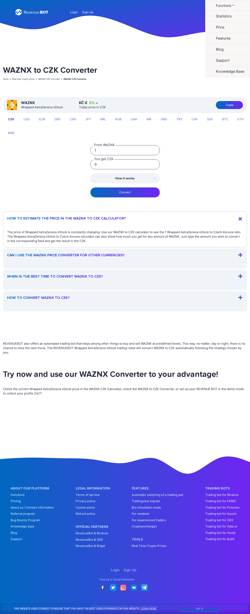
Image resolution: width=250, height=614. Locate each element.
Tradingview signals (146, 501)
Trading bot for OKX (219, 520)
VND (164, 119)
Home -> (7, 79)
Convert (125, 192)
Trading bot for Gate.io (221, 526)
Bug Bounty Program (25, 520)
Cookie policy (85, 507)
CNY (73, 119)
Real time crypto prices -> (24, 79)
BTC (225, 119)
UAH (134, 119)
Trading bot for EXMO (220, 501)
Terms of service (88, 495)
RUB (118, 119)
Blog (14, 533)
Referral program (23, 514)
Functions (17, 495)
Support (16, 539)
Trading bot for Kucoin (221, 514)
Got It (199, 608)
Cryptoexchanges (144, 526)
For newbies (140, 514)
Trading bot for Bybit (219, 539)
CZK (11, 119)
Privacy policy (85, 501)
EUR (42, 119)
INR (148, 119)
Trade (229, 105)
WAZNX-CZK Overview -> (50, 79)
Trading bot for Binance (222, 495)
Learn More (148, 608)
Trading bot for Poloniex (222, 507)
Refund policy (85, 514)
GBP (57, 119)
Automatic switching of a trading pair (158, 495)
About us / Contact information (32, 507)
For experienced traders (149, 520)
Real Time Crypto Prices (149, 546)
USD (26, 119)
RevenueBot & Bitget (90, 546)
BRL (103, 119)
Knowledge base (22, 526)
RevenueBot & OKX (89, 539)
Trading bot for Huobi (220, 533)
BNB (11, 133)
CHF (195, 119)
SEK (210, 119)
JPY (88, 119)
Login (74, 12)
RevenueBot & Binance (92, 533)
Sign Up (87, 12)
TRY (179, 119)
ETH (241, 119)
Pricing (16, 501)
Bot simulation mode (146, 507)
